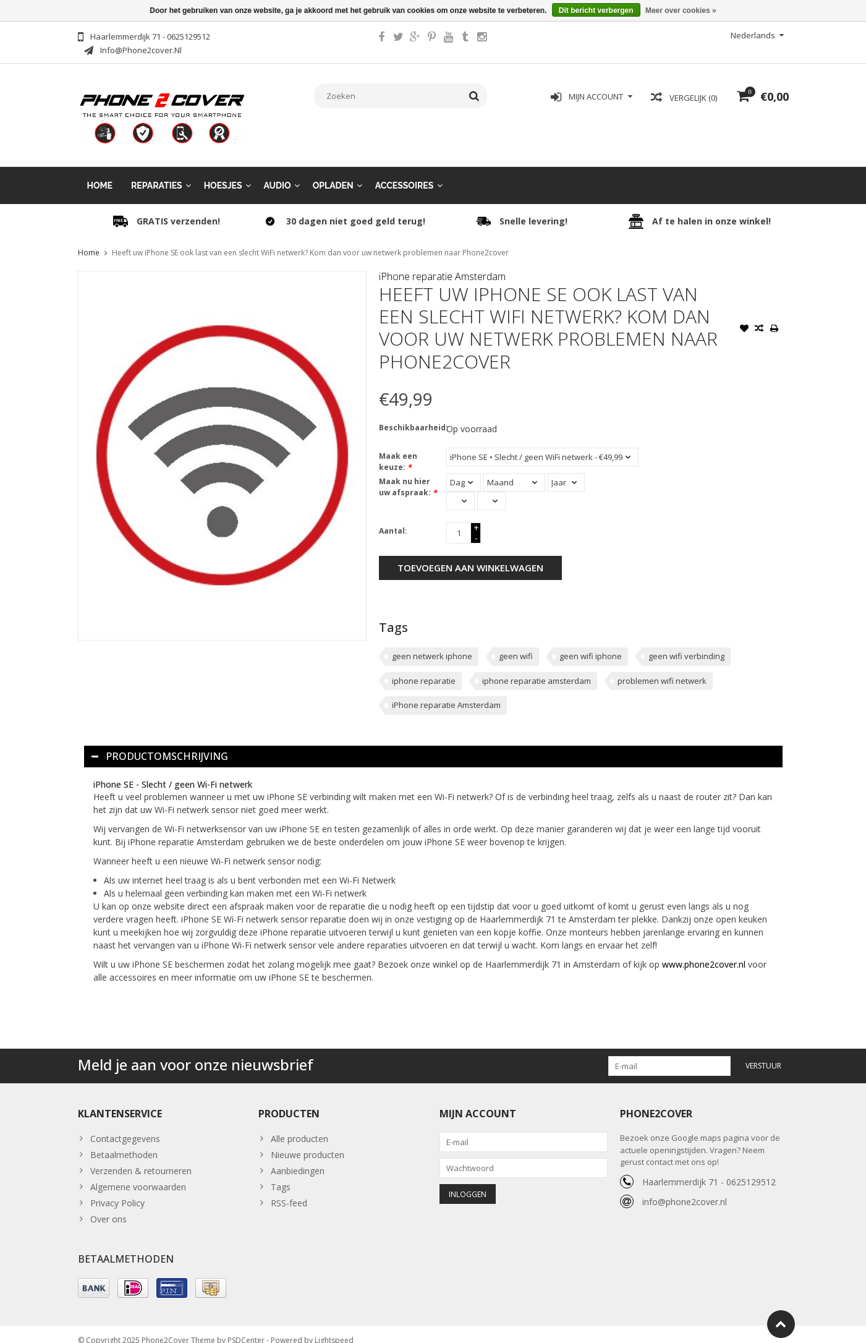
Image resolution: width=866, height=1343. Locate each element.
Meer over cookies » (680, 10)
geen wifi (516, 643)
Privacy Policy (117, 1190)
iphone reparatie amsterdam (536, 668)
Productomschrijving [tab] (159, 744)
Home (100, 173)
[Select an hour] (460, 488)
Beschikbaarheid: (410, 415)
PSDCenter (246, 1328)
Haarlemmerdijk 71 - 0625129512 (709, 1169)
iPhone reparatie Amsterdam (442, 264)
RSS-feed (289, 1190)
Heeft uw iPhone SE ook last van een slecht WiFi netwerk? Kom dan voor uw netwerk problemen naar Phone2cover (310, 240)
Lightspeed (334, 1328)
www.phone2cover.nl (705, 952)
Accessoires (404, 173)
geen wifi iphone (590, 643)
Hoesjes (223, 173)
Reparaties (156, 173)
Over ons (108, 1207)
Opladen (333, 173)
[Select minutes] (491, 488)
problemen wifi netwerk (662, 668)
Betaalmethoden (124, 1142)
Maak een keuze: (398, 449)
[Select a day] (463, 470)
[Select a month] (514, 470)
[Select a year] (566, 470)
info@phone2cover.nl (684, 1189)
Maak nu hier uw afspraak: (408, 474)
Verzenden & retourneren (141, 1158)
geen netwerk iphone (432, 643)
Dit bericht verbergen (596, 10)
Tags (281, 1174)
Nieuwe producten (307, 1142)
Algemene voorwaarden (138, 1174)
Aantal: (393, 518)
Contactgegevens (125, 1126)
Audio (277, 173)
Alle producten (299, 1126)
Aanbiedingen (298, 1158)
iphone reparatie (424, 668)
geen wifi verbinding (686, 643)
